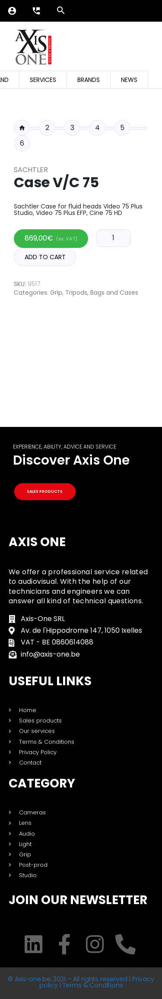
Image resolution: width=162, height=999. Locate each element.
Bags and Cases (114, 292)
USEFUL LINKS (50, 681)
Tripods (76, 292)
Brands (88, 79)
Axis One (37, 542)
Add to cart (45, 257)
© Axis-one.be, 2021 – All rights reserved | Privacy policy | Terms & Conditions (81, 982)
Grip (56, 292)
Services (43, 79)
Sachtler (31, 170)
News (129, 79)
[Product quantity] (113, 238)
